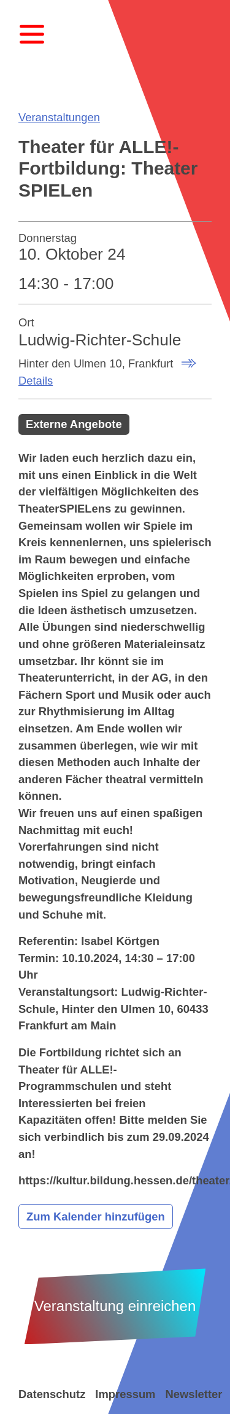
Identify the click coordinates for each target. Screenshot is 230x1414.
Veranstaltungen (59, 117)
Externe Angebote (74, 424)
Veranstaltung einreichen (115, 1306)
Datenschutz (51, 1394)
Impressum (125, 1394)
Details (35, 380)
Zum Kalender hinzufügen (95, 1216)
